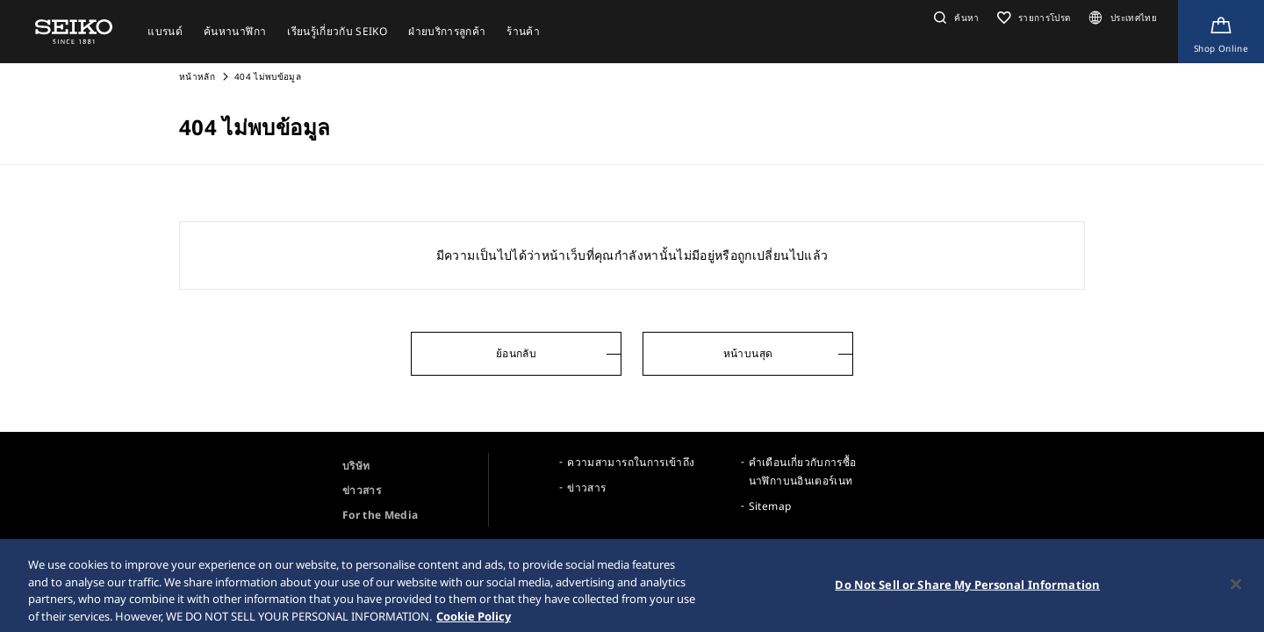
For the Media (380, 514)
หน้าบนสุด (747, 353)
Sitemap (770, 506)
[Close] (1236, 590)
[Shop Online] (1221, 31)
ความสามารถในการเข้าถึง (630, 462)
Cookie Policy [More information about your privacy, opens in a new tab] (473, 621)
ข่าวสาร (361, 490)
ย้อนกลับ (516, 353)
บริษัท (356, 465)
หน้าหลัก (198, 76)
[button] (955, 17)
